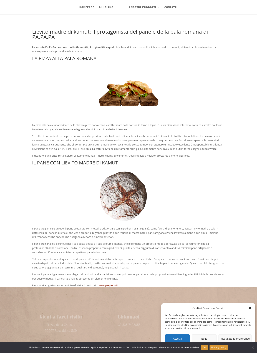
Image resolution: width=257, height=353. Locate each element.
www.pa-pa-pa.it (108, 285)
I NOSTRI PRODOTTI (142, 7)
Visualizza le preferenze (235, 338)
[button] (250, 308)
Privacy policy (218, 347)
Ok (204, 347)
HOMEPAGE (86, 7)
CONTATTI (171, 7)
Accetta (177, 338)
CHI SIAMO (106, 7)
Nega (204, 338)
